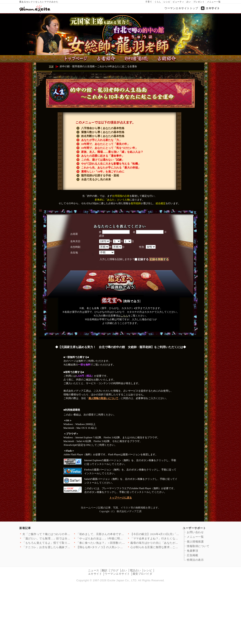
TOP (51, 66)
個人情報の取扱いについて (103, 398)
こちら (124, 315)
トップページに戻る (120, 497)
